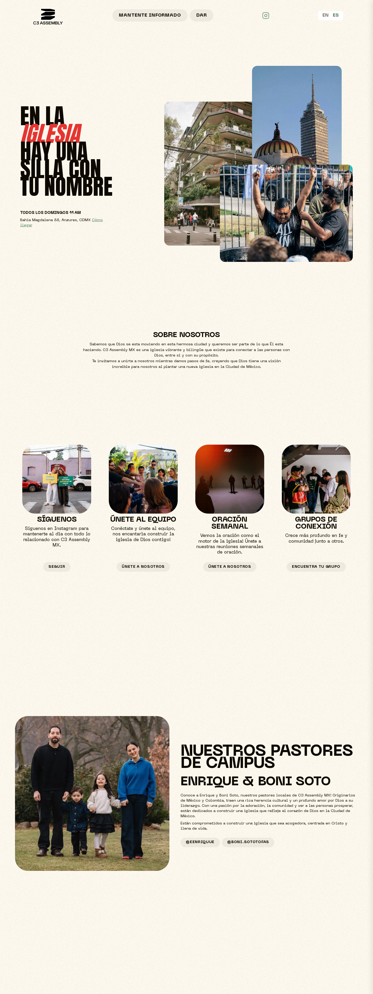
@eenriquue (200, 842)
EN (325, 15)
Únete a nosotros (143, 567)
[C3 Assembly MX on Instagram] (266, 15)
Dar (201, 15)
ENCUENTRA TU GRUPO (316, 567)
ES (336, 15)
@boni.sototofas (248, 842)
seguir (56, 567)
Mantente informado (150, 15)
